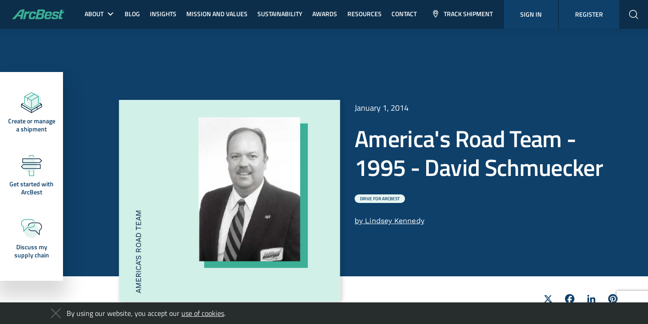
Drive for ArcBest (380, 198)
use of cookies (202, 313)
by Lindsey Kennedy (389, 220)
